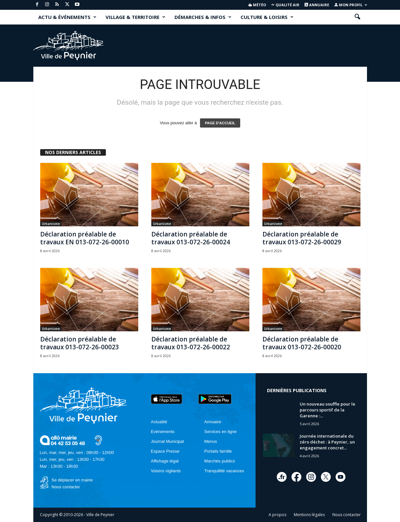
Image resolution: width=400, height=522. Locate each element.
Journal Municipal (167, 441)
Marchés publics (219, 461)
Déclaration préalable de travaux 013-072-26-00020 (301, 343)
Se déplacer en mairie (72, 480)
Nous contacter (66, 486)
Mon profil (350, 4)
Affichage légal (165, 461)
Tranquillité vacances (224, 470)
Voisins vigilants (166, 470)
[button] (357, 17)
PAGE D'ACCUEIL (220, 123)
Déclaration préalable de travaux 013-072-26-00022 (190, 343)
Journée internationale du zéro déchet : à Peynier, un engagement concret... (327, 442)
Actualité (159, 421)
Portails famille (218, 451)
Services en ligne (220, 431)
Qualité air (285, 4)
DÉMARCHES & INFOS (203, 17)
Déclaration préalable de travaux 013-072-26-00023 (79, 343)
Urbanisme (51, 223)
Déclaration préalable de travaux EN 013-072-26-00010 (84, 238)
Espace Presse (165, 451)
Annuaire (317, 4)
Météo (257, 4)
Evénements (163, 431)
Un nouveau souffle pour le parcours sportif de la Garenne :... (327, 410)
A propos (277, 514)
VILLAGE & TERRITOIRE (135, 17)
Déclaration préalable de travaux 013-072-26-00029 (301, 238)
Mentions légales (309, 514)
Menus (210, 441)
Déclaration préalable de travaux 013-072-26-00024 (190, 238)
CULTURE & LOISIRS (267, 17)
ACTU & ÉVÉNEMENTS (67, 17)
